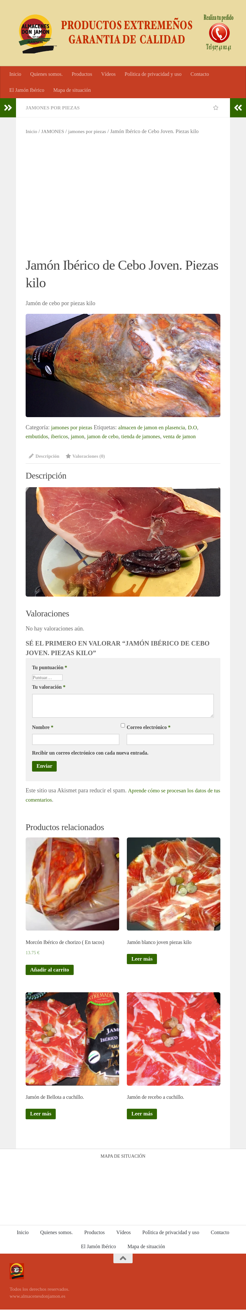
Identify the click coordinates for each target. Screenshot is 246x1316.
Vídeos (108, 74)
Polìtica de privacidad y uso (153, 74)
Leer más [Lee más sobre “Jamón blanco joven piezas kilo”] (142, 962)
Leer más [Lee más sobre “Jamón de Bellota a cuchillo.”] (41, 1120)
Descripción (45, 456)
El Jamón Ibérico (26, 90)
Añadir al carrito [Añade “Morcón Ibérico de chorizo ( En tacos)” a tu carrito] (51, 974)
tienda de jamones (148, 436)
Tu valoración (48, 687)
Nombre (42, 728)
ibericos (62, 436)
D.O (201, 427)
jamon (81, 436)
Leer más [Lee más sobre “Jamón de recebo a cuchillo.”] (142, 1120)
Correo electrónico (148, 728)
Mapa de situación (72, 90)
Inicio (15, 74)
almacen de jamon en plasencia (157, 427)
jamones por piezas (54, 107)
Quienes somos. (46, 74)
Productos (82, 74)
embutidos (38, 436)
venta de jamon (189, 436)
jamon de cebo (108, 436)
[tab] (45, 458)
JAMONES (54, 131)
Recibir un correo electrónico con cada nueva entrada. (90, 754)
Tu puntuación (49, 668)
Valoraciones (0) (89, 456)
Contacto (200, 74)
